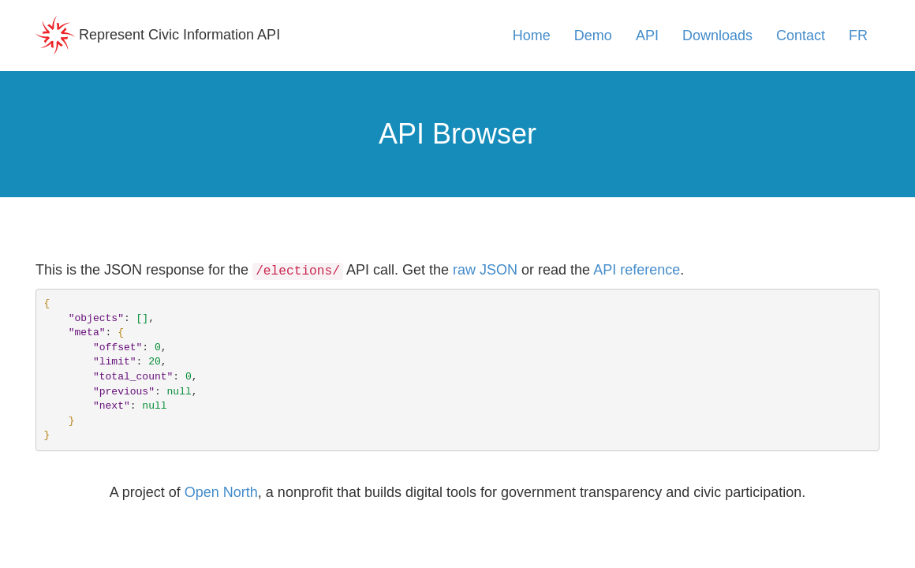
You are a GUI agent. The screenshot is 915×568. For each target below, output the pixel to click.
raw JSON (485, 270)
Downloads (717, 35)
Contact (800, 35)
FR (858, 35)
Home (532, 35)
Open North (221, 492)
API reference (636, 270)
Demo (593, 35)
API (647, 35)
